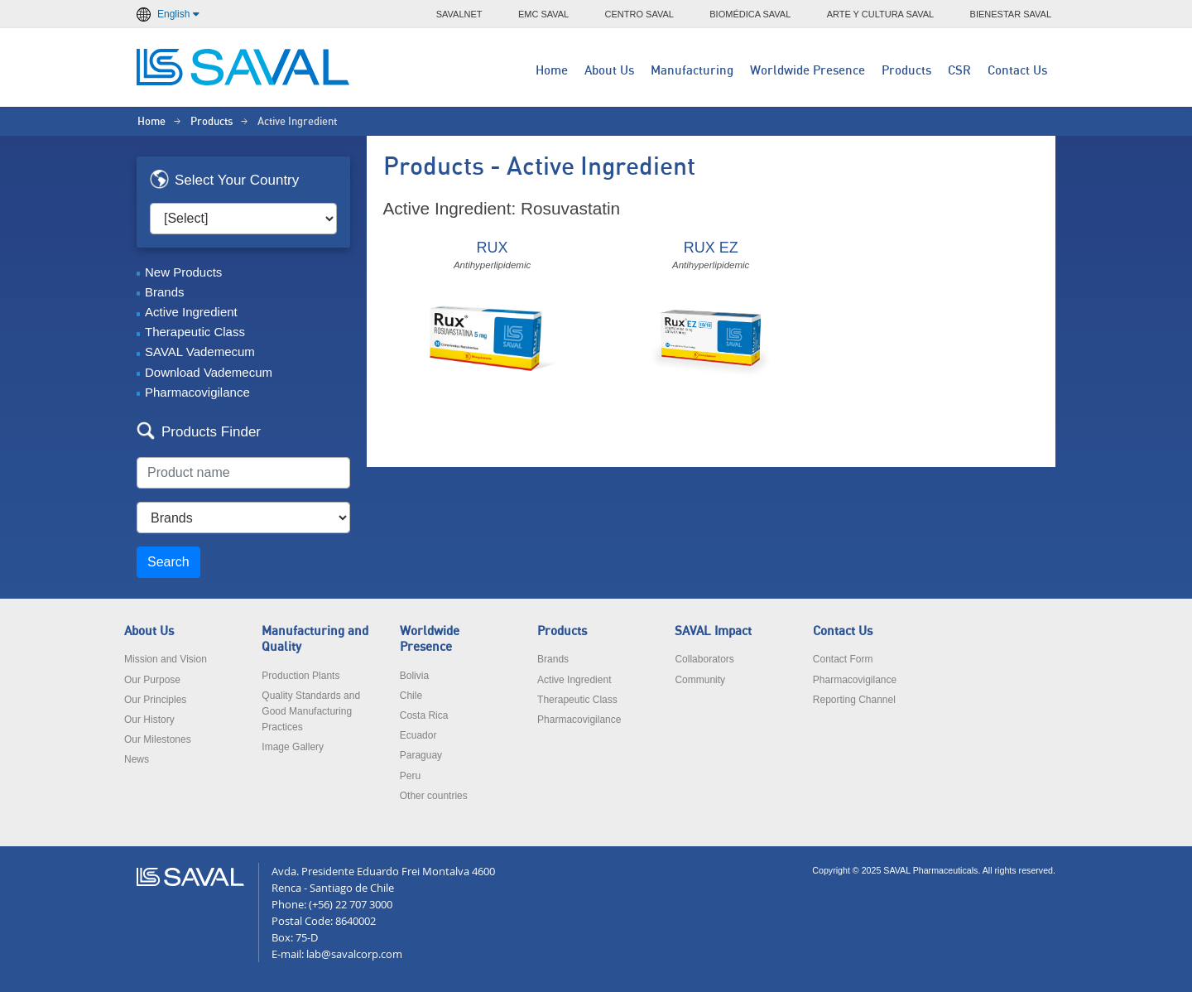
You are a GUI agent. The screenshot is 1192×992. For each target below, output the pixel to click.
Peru (410, 776)
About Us (609, 71)
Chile (411, 695)
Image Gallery (293, 747)
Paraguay (421, 755)
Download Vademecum (208, 372)
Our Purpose (152, 680)
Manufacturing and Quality (315, 639)
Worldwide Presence (807, 71)
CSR (959, 71)
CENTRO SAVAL (639, 14)
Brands (165, 292)
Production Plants (300, 675)
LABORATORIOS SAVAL (244, 67)
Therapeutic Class (195, 332)
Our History (149, 719)
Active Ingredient (191, 312)
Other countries (434, 796)
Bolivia (414, 675)
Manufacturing (692, 71)
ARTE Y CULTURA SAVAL (881, 14)
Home (552, 71)
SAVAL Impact (713, 631)
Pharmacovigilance (197, 392)
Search (168, 562)
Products (906, 71)
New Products (183, 272)
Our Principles (155, 699)
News (136, 759)
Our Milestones (157, 739)
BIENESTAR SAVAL (1010, 14)
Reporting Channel (854, 699)
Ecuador (418, 735)
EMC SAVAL (543, 14)
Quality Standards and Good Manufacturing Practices (311, 711)
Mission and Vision (165, 659)
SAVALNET (459, 14)
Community (700, 680)
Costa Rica (424, 715)
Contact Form (843, 659)
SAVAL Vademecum (200, 351)
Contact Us (1017, 71)
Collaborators (704, 659)
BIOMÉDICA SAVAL (750, 14)
